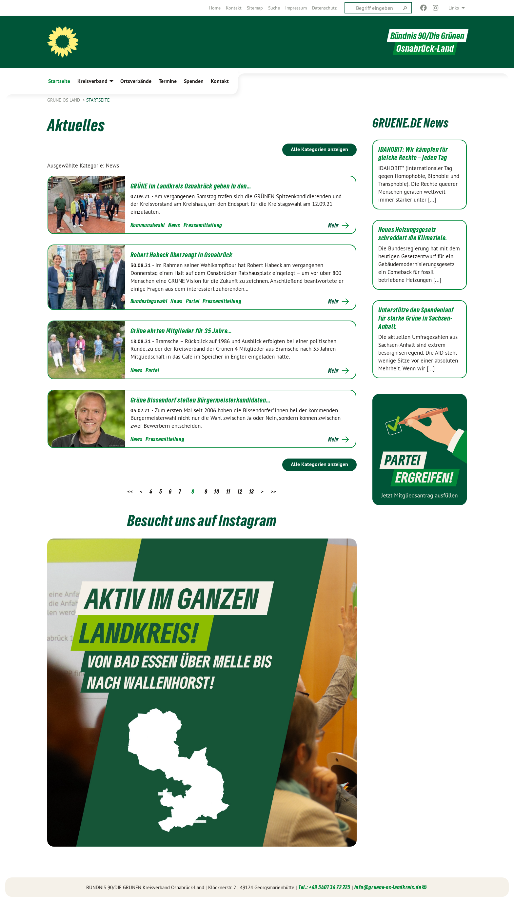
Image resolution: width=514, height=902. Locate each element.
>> (273, 491)
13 (251, 491)
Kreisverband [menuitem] (92, 81)
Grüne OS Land (64, 100)
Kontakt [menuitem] (220, 81)
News (174, 225)
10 (216, 491)
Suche (274, 8)
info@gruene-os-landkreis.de (387, 887)
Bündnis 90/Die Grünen (427, 35)
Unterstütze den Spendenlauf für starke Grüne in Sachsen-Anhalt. (416, 318)
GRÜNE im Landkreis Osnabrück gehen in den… (191, 186)
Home (215, 8)
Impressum (296, 8)
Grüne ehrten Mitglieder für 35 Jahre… (181, 331)
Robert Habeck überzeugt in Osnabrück (181, 255)
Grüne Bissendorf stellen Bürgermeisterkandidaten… (200, 400)
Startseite (98, 100)
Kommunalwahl (147, 225)
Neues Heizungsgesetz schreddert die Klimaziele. (412, 234)
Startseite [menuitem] (59, 81)
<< (130, 491)
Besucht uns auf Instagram (202, 520)
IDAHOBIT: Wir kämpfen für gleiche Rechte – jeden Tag (413, 154)
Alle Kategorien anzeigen (319, 149)
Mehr (333, 225)
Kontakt (234, 8)
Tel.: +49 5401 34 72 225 (324, 887)
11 (228, 491)
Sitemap (255, 8)
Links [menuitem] (453, 8)
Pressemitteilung (203, 225)
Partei (192, 301)
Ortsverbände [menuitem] (135, 81)
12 (239, 491)
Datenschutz (324, 8)
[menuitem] (215, 8)
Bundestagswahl (149, 301)
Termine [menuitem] (168, 81)
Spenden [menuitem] (194, 81)
